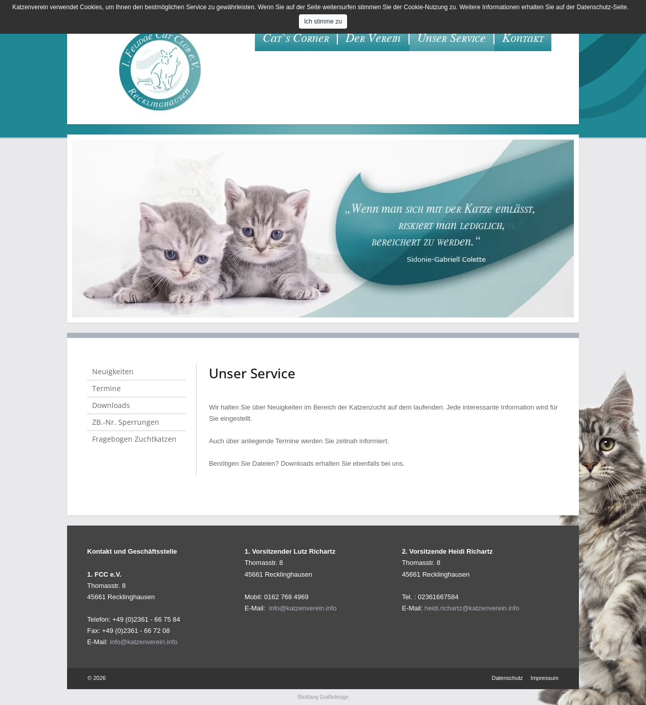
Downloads (111, 405)
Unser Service (451, 38)
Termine (106, 388)
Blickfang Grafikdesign (323, 697)
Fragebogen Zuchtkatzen (134, 439)
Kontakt (523, 38)
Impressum (544, 678)
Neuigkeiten (113, 371)
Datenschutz (507, 678)
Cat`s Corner (296, 38)
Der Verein (373, 38)
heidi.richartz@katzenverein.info (471, 608)
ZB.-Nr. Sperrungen (125, 422)
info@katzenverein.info (143, 642)
